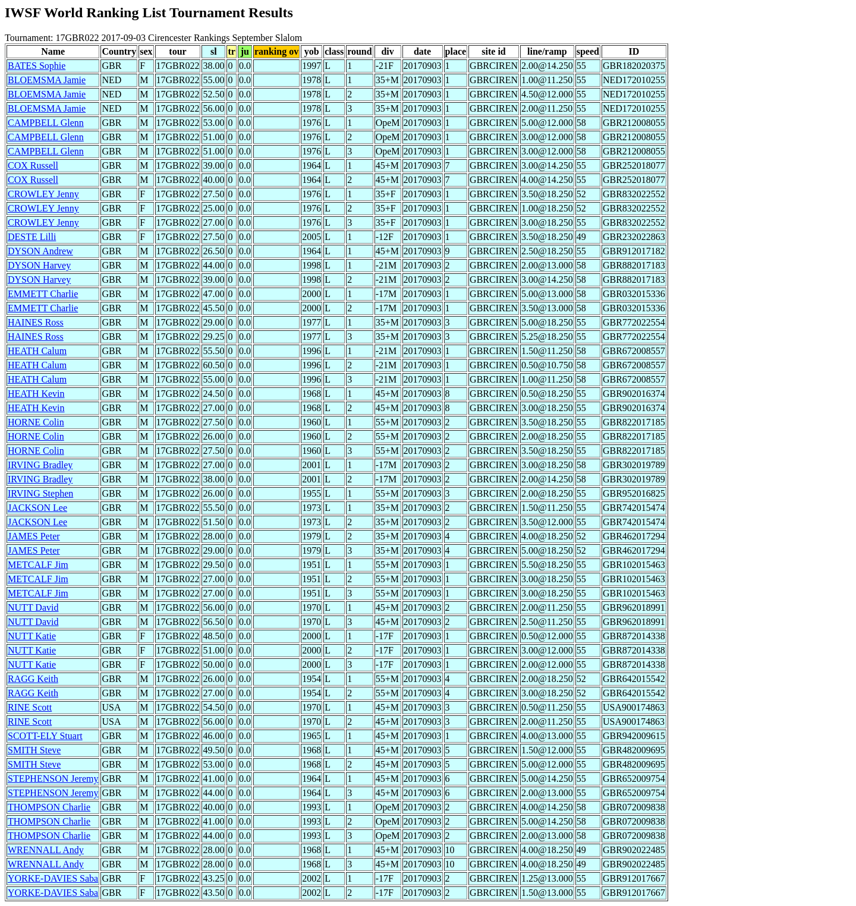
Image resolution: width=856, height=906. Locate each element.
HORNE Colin (36, 422)
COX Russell (33, 165)
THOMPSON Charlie (49, 807)
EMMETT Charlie (43, 294)
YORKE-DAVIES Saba (53, 878)
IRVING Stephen (40, 493)
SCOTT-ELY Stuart (45, 736)
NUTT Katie (32, 636)
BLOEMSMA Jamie (47, 80)
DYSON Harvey (39, 265)
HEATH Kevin (36, 394)
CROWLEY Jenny (43, 194)
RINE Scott (30, 707)
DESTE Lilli (32, 237)
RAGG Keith (33, 679)
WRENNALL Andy (46, 850)
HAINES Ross (36, 322)
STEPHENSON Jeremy (53, 779)
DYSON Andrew (40, 251)
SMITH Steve (34, 750)
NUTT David (33, 607)
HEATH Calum (37, 351)
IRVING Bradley (40, 465)
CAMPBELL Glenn (46, 123)
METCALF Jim (38, 565)
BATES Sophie (36, 66)
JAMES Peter (34, 536)
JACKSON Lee (37, 508)
